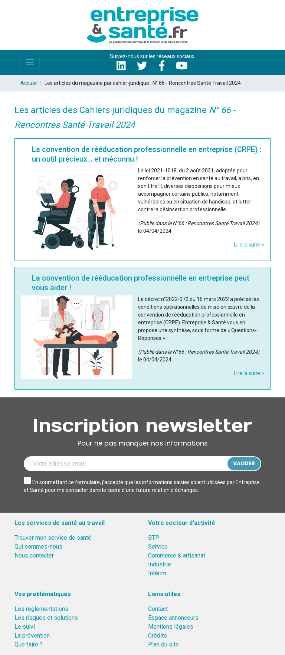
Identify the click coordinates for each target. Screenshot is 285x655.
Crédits (157, 635)
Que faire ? (28, 644)
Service (158, 546)
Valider (244, 463)
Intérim (157, 573)
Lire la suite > (249, 245)
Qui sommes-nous (38, 546)
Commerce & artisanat (176, 555)
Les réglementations (41, 608)
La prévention (32, 635)
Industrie (159, 564)
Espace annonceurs (173, 617)
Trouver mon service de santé (52, 537)
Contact (158, 608)
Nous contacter (34, 555)
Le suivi (24, 626)
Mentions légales (170, 626)
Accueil (28, 83)
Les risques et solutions (46, 617)
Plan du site (163, 644)
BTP (153, 537)
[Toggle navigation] (30, 62)
